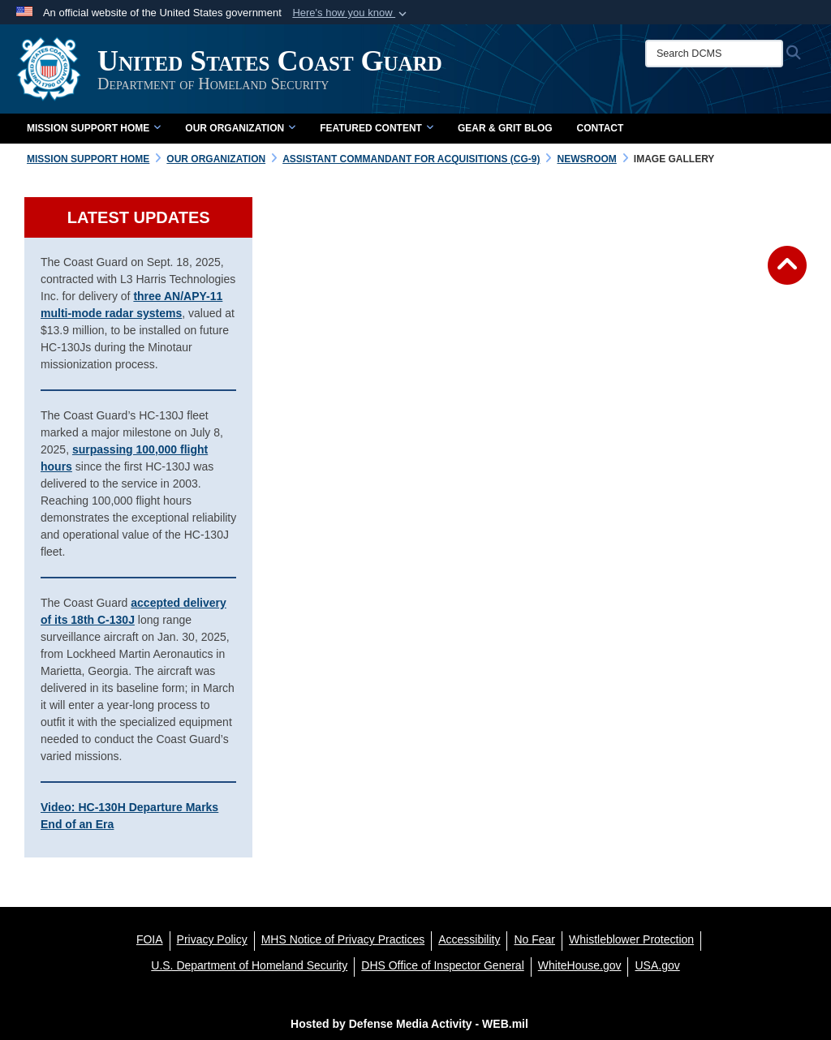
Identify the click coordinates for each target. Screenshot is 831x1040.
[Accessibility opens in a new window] (469, 939)
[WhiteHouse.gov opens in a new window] (580, 965)
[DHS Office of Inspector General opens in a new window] (442, 965)
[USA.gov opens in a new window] (657, 965)
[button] (351, 13)
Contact (600, 128)
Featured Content (376, 128)
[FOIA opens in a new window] (149, 939)
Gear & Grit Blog (505, 128)
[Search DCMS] (714, 53)
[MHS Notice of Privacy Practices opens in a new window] (343, 939)
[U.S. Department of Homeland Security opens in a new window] (249, 965)
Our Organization (240, 128)
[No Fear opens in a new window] (534, 939)
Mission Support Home (94, 128)
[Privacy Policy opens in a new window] (212, 939)
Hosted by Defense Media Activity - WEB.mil (409, 1023)
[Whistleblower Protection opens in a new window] (631, 939)
